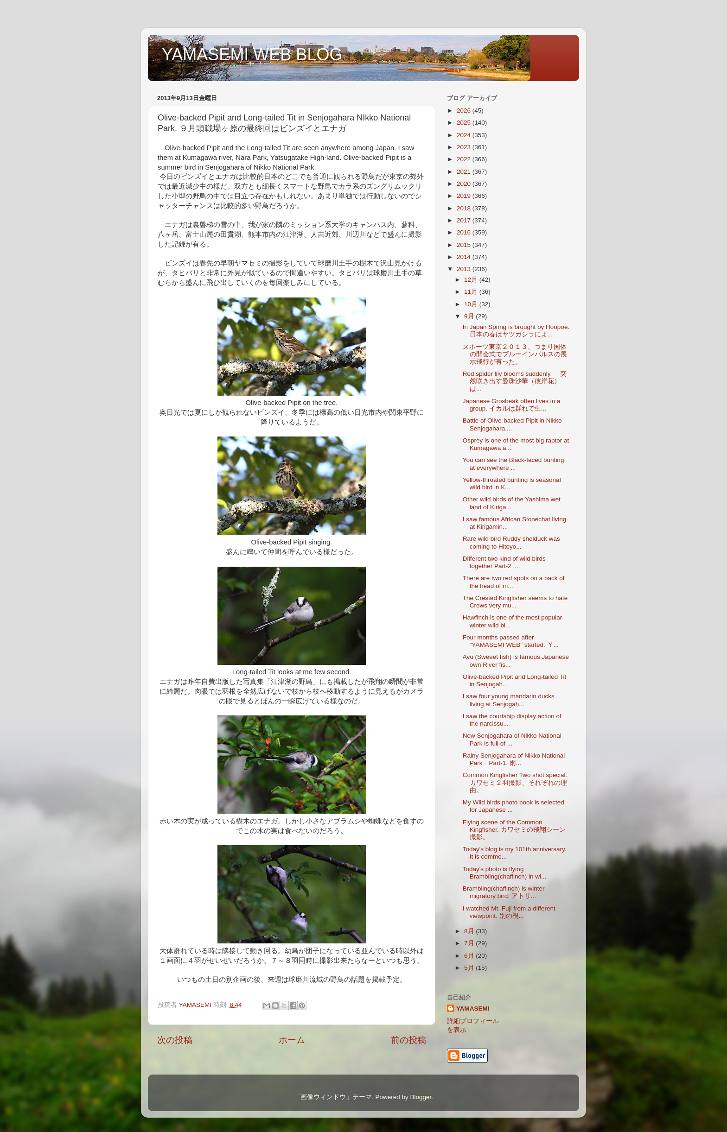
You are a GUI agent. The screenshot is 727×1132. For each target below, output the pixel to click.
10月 (471, 304)
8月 (470, 931)
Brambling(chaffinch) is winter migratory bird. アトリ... (504, 892)
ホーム (292, 1040)
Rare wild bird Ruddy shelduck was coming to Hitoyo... (511, 542)
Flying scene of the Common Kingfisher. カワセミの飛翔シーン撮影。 (514, 830)
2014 (464, 256)
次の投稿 (174, 1040)
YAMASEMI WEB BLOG (252, 54)
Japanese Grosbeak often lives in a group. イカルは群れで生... (512, 405)
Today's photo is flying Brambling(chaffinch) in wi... (505, 873)
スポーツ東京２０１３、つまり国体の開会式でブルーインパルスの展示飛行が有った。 (515, 354)
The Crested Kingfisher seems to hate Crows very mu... (515, 601)
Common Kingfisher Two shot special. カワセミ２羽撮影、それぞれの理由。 (515, 782)
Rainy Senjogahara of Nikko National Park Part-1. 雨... (514, 759)
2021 (464, 171)
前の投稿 (408, 1040)
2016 (464, 232)
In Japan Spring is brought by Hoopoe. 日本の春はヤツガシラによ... (516, 330)
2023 (464, 147)
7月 (470, 943)
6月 (470, 955)
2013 (464, 269)
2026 (464, 110)
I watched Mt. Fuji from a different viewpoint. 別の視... (509, 912)
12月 (471, 279)
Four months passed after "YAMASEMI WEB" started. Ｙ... (511, 641)
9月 (470, 316)
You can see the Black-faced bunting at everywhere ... (513, 463)
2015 (464, 244)
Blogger (420, 1097)
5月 (470, 967)
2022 (464, 159)
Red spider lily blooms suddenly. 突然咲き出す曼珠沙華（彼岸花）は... (515, 381)
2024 (464, 135)
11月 (471, 291)
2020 (464, 183)
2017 (464, 220)
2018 (464, 208)
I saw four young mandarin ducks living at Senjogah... (509, 700)
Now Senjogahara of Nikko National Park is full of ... (512, 739)
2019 (464, 195)
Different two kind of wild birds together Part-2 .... (504, 562)
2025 (464, 122)
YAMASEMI (473, 1008)
